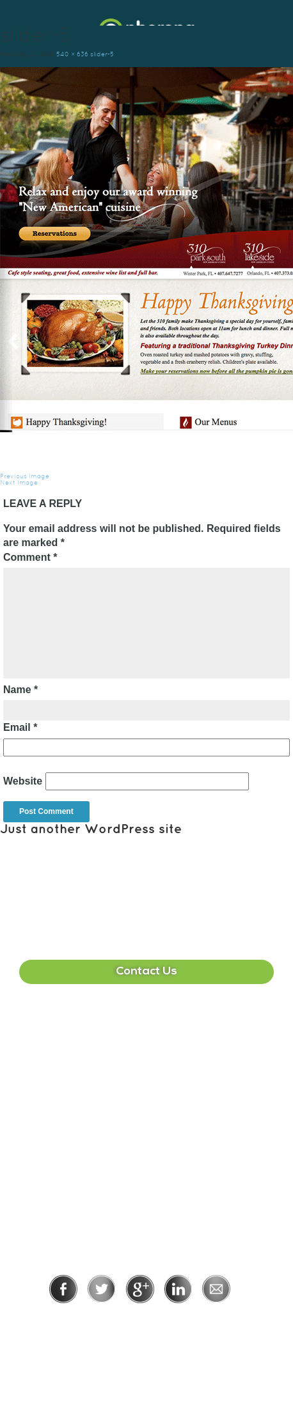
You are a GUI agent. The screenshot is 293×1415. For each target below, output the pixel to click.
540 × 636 (72, 54)
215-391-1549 (146, 1157)
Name (20, 689)
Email (20, 727)
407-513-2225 (146, 1034)
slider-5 (102, 54)
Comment (30, 557)
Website (22, 781)
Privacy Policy (104, 1320)
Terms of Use (190, 1320)
